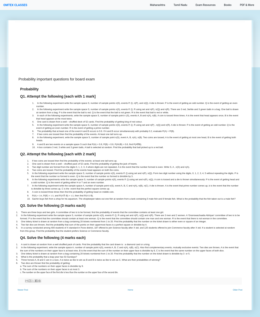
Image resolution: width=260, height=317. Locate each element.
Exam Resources (206, 5)
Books (227, 5)
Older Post (237, 290)
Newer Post (23, 290)
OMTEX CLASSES (15, 5)
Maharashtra (157, 5)
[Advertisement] (116, 45)
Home (130, 290)
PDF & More (247, 5)
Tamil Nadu (180, 5)
